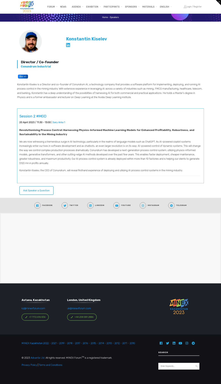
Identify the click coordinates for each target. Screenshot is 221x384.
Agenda (76, 7)
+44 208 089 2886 (82, 317)
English (164, 7)
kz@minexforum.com (33, 308)
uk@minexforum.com (79, 308)
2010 (132, 343)
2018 (69, 343)
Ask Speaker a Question (36, 190)
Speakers (114, 17)
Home (105, 17)
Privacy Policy (29, 364)
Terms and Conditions (50, 364)
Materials (148, 7)
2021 (54, 343)
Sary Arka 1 (59, 122)
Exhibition (92, 7)
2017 (77, 343)
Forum (51, 7)
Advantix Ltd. (38, 357)
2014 (101, 343)
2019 (61, 343)
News (63, 7)
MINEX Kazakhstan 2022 (35, 343)
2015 (93, 343)
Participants (112, 7)
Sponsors (131, 7)
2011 (124, 343)
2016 (85, 343)
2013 (109, 343)
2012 (117, 343)
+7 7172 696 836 (35, 317)
